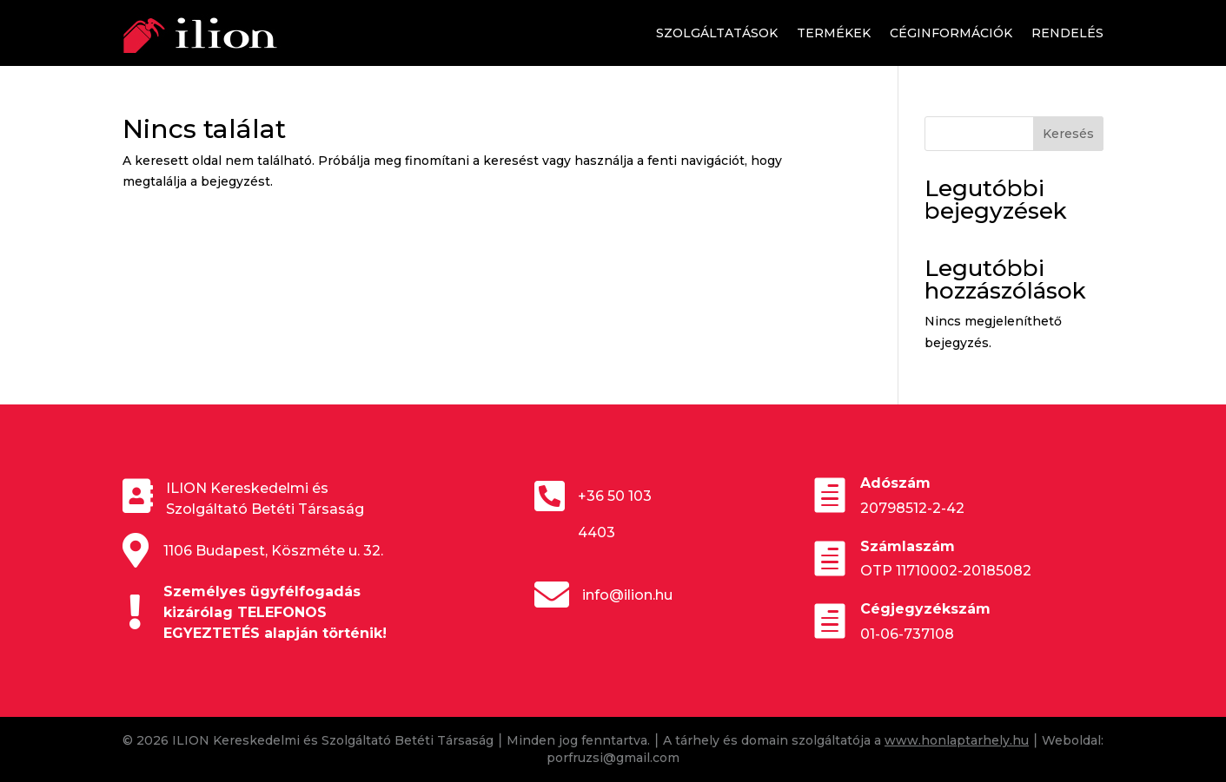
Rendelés (1067, 33)
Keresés (1068, 133)
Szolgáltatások (717, 33)
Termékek (834, 33)
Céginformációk (951, 33)
